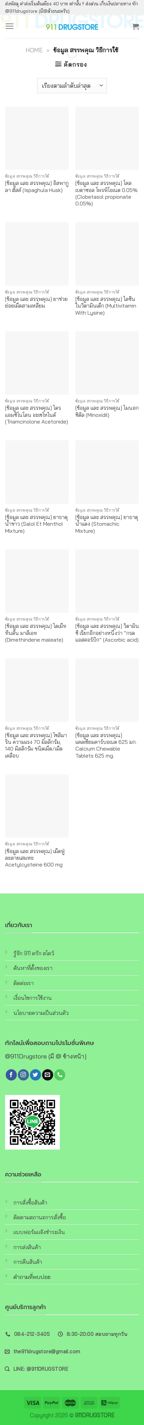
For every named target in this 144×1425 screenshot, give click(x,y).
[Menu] (9, 26)
